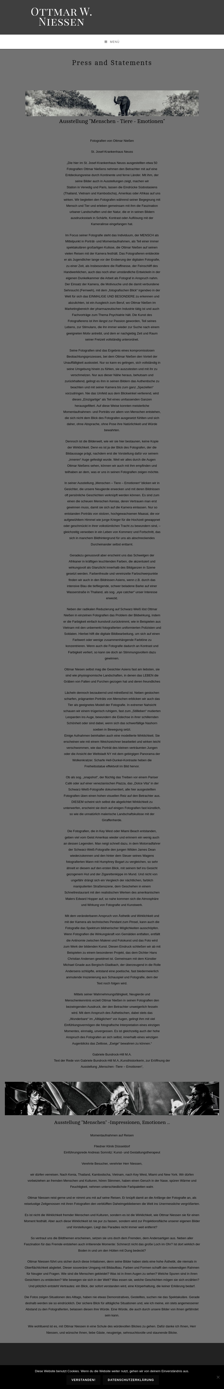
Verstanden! (84, 1380)
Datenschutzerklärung (131, 1380)
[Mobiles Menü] (112, 42)
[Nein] (217, 1377)
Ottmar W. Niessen (61, 16)
